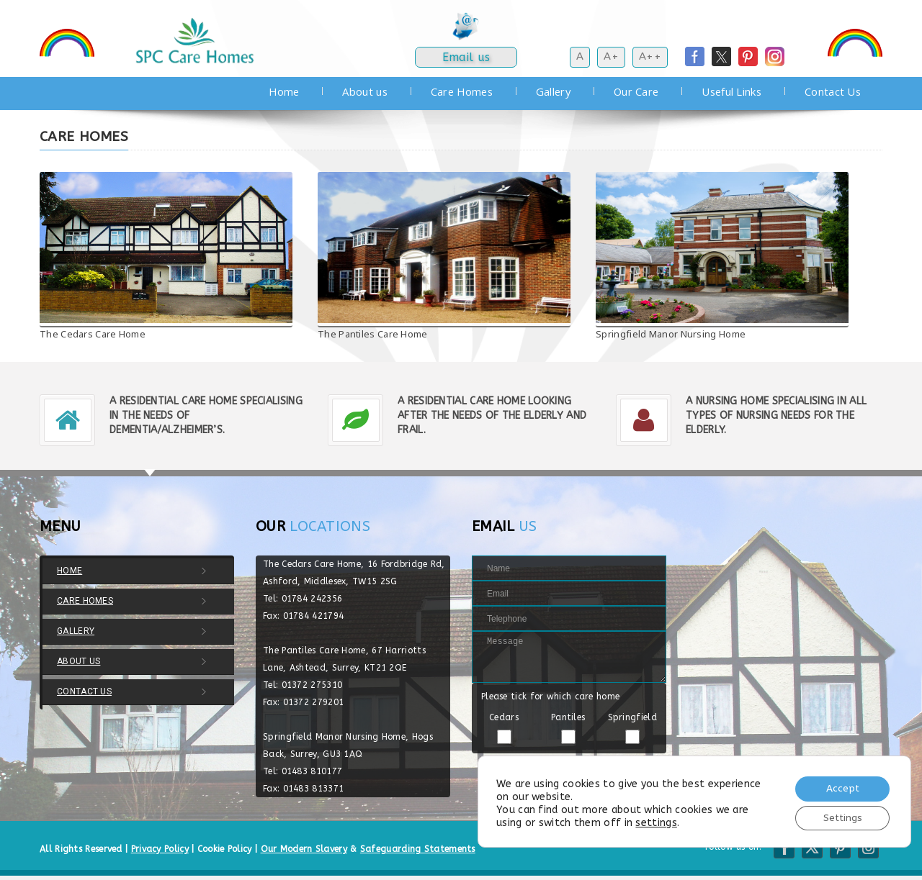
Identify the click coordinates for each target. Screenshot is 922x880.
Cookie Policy (224, 849)
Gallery (553, 91)
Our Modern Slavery (304, 849)
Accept (840, 787)
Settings (840, 817)
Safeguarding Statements (417, 849)
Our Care (636, 91)
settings (655, 821)
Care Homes (462, 91)
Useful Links (731, 91)
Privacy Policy (160, 849)
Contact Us (833, 91)
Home (284, 91)
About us (364, 91)
